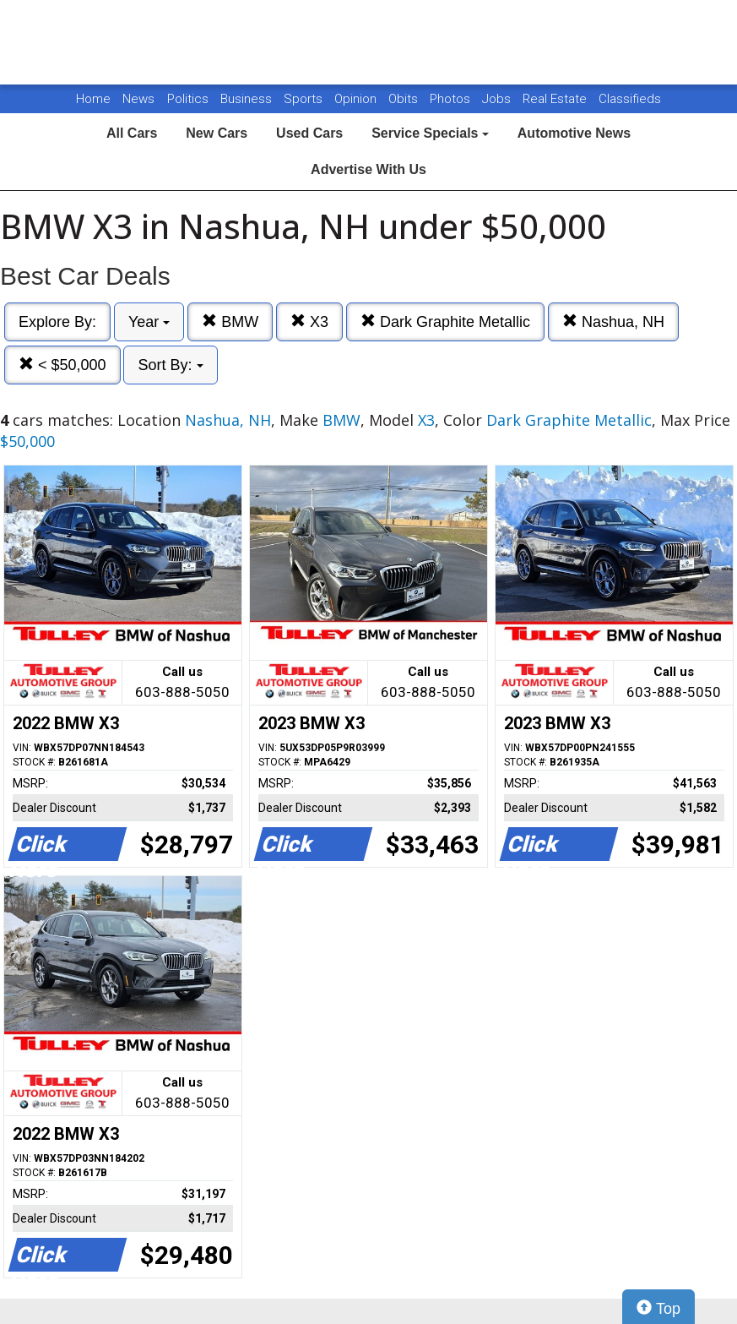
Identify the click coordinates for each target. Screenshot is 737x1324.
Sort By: (170, 365)
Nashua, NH (613, 321)
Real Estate (556, 98)
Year (149, 321)
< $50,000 (62, 364)
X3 (309, 321)
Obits (404, 98)
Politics (188, 98)
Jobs (498, 98)
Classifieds (630, 98)
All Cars (131, 133)
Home (93, 98)
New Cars (216, 133)
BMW (230, 321)
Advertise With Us (368, 169)
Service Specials (430, 133)
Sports (305, 98)
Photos (452, 98)
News (138, 98)
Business (247, 98)
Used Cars (309, 133)
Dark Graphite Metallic (445, 321)
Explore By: (57, 321)
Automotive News (574, 133)
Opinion (357, 98)
